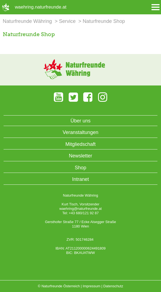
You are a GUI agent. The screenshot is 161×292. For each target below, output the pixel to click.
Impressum (91, 286)
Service (67, 21)
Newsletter (80, 156)
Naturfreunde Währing (27, 21)
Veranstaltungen (80, 132)
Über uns (80, 121)
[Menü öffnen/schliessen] (155, 7)
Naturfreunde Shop (104, 21)
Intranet (80, 179)
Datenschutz (113, 286)
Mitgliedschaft (80, 144)
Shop (80, 167)
